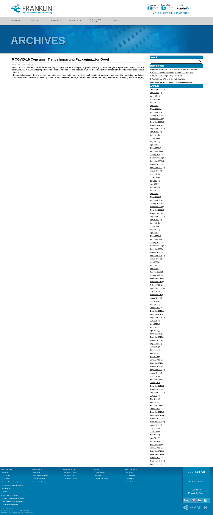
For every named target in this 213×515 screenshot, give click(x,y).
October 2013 (155, 389)
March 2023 (154, 187)
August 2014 (154, 373)
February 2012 (155, 445)
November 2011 (156, 454)
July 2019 (153, 291)
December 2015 (156, 337)
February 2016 (155, 334)
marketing (129, 75)
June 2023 (154, 177)
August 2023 (154, 171)
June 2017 (154, 301)
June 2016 (154, 324)
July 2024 (153, 135)
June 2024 (154, 138)
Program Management (40, 475)
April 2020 (154, 269)
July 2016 (153, 321)
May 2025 (153, 102)
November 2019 (156, 282)
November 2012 (156, 415)
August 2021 (154, 220)
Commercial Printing (39, 482)
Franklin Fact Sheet (101, 478)
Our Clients (129, 472)
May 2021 (153, 230)
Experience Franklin (70, 472)
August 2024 (154, 132)
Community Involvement (10, 482)
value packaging (136, 77)
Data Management (39, 478)
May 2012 (153, 435)
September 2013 (156, 392)
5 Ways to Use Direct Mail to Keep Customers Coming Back (171, 73)
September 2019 (156, 288)
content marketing (48, 75)
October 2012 (155, 419)
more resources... (7, 508)
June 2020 (154, 262)
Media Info (98, 475)
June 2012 (154, 432)
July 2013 (153, 396)
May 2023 (153, 181)
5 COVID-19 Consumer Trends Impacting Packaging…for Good (60, 59)
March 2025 (154, 109)
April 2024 (154, 145)
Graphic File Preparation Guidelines (13, 498)
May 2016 (153, 327)
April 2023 (154, 184)
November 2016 (156, 314)
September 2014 (156, 370)
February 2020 (155, 272)
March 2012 (154, 441)
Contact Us (196, 472)
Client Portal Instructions (10, 504)
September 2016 (156, 318)
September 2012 (156, 422)
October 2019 (155, 285)
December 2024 (156, 119)
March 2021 (154, 236)
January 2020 (155, 275)
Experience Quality (70, 475)
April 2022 (154, 194)
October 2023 (155, 164)
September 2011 (156, 461)
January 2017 (155, 308)
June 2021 (154, 226)
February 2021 (155, 239)
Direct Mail (36, 472)
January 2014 (155, 383)
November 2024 (156, 122)
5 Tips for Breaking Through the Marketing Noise (167, 79)
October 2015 (155, 340)
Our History (6, 478)
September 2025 (156, 89)
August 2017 (154, 298)
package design (78, 77)
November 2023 (156, 161)
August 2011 (154, 464)
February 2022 (155, 200)
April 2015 (154, 353)
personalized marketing (96, 77)
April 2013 (154, 402)
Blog (186, 500)
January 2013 (155, 409)
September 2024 (156, 129)
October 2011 (155, 458)
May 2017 (153, 304)
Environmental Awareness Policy (12, 485)
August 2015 (154, 344)
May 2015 (153, 350)
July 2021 (153, 223)
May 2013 (153, 399)
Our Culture (6, 475)
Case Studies (130, 482)
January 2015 (155, 360)
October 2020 (155, 252)
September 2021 (156, 217)
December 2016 (156, 311)
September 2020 (156, 256)
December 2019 (156, 278)
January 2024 (155, 155)
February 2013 (155, 406)
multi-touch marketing (37, 77)
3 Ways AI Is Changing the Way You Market (166, 76)
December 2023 (156, 158)
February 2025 (155, 112)
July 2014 (153, 376)
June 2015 (154, 347)
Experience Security (70, 478)
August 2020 (154, 259)
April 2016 (154, 331)
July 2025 (153, 96)
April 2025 (154, 106)
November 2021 (156, 210)
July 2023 (153, 174)
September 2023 (156, 168)
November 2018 (156, 295)
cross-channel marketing (68, 75)
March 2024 (154, 148)
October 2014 (155, 366)
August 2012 (154, 425)
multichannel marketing (58, 77)
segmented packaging (118, 77)
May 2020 (153, 265)
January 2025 (155, 115)
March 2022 (154, 197)
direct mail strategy (99, 75)
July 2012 (153, 428)
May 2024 (153, 142)
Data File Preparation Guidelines (12, 501)
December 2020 (156, 246)
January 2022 (155, 203)
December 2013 (156, 386)
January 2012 (155, 448)
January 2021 (155, 243)
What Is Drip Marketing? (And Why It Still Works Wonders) (171, 82)
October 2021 (155, 213)
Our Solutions (130, 475)
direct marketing (116, 75)
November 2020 (156, 249)
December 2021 (156, 207)
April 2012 (154, 438)
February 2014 (155, 379)
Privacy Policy (6, 488)
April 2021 (154, 233)
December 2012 (156, 412)
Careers (4, 491)
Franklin (130, 478)
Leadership (5, 472)
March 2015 (154, 357)
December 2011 (156, 451)
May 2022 (153, 190)
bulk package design (29, 75)
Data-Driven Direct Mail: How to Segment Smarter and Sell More (173, 69)
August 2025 (154, 93)
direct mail (85, 75)
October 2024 (155, 125)
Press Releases (100, 472)
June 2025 (154, 99)
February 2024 (155, 151)
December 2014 (156, 363)
